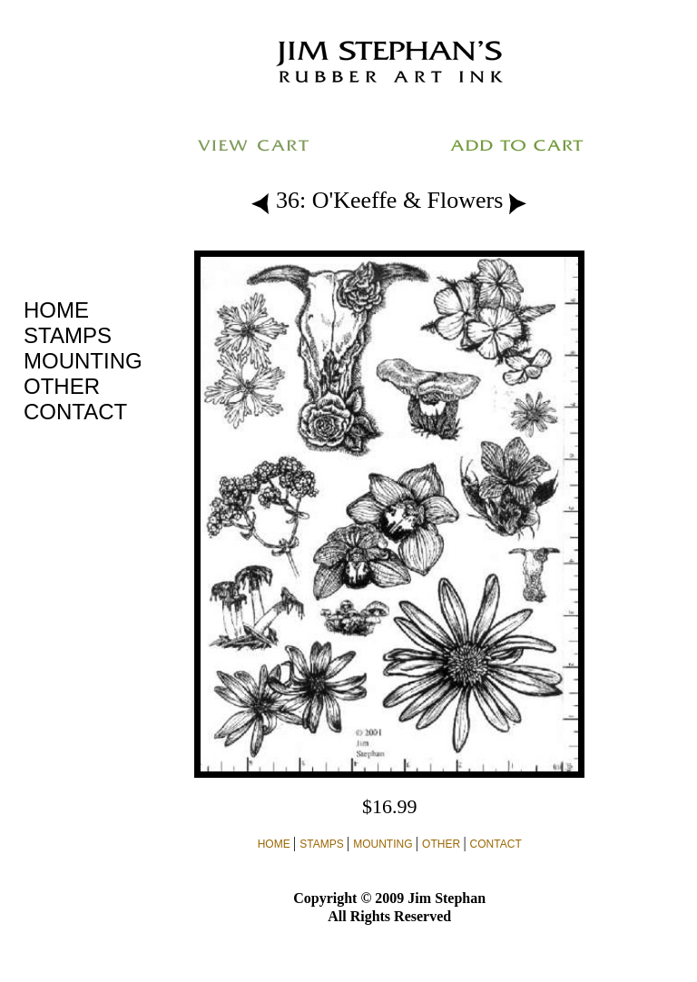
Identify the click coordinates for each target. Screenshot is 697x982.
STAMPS (68, 335)
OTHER (62, 386)
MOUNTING (83, 361)
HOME (56, 310)
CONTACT (75, 411)
